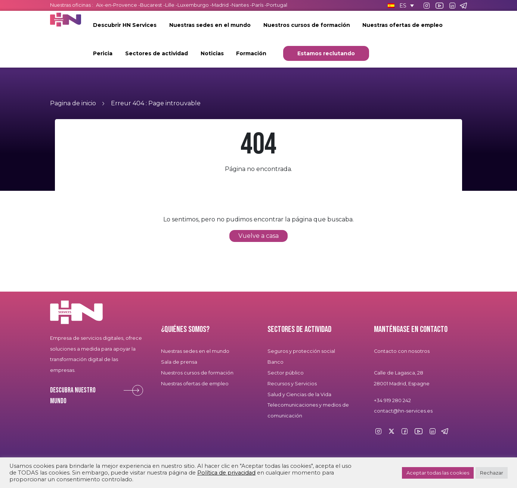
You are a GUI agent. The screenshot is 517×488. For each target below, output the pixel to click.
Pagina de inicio (73, 103)
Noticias (212, 53)
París (258, 5)
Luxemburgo (193, 5)
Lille (169, 5)
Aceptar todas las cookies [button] (437, 473)
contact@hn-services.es (403, 411)
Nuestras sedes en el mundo (210, 25)
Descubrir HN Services (125, 25)
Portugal (276, 5)
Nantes (240, 5)
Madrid (220, 5)
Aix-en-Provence (116, 5)
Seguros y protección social (301, 351)
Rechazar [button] (491, 473)
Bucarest (151, 5)
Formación (251, 53)
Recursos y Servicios (292, 383)
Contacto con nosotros (402, 351)
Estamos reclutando (326, 53)
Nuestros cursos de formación (306, 25)
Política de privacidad (226, 472)
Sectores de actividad (156, 53)
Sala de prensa (179, 362)
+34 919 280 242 (392, 400)
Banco (275, 362)
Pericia (102, 53)
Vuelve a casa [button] (258, 235)
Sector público (285, 373)
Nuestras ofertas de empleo (402, 25)
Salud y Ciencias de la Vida (299, 394)
